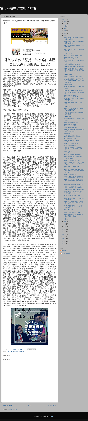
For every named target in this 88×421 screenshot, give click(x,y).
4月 (65, 219)
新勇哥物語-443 (68, 74)
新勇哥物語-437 (68, 106)
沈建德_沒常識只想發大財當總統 (73, 55)
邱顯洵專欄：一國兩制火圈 (71, 167)
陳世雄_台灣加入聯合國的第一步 (73, 141)
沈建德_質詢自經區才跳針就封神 (73, 136)
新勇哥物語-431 (68, 152)
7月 (65, 30)
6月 (65, 33)
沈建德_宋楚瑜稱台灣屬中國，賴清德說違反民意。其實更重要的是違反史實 (74, 171)
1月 (65, 226)
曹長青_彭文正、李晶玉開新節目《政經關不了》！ (73, 192)
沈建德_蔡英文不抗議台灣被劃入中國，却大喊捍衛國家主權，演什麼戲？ (74, 92)
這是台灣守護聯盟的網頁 (18, 9)
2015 (64, 236)
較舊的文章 (52, 405)
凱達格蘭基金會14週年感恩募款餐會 (74, 66)
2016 (64, 234)
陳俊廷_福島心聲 (68, 209)
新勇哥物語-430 (68, 116)
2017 (64, 231)
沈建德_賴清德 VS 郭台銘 (71, 122)
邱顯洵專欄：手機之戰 (70, 125)
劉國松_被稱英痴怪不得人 (71, 127)
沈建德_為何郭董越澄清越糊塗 (72, 154)
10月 (65, 23)
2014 (64, 239)
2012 (64, 243)
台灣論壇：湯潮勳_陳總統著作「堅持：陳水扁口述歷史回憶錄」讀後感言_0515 (74, 80)
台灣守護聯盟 (66, 253)
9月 (65, 26)
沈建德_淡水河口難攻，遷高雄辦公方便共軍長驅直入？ (74, 109)
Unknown (64, 250)
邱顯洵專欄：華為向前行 (71, 58)
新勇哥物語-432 (68, 133)
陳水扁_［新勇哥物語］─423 (72, 212)
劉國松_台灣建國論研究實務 (72, 64)
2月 (65, 224)
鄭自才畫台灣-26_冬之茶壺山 (72, 195)
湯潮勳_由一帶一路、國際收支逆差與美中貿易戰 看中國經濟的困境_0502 (74, 181)
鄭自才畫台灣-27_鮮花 (70, 138)
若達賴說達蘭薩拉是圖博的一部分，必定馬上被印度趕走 (74, 215)
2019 (64, 19)
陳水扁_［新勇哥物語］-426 (72, 174)
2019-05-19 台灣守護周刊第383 (16, 352)
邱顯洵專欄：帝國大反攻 (71, 96)
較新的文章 (7, 405)
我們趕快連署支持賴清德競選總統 (73, 177)
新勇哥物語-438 (68, 84)
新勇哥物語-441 (68, 53)
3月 (65, 221)
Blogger (51, 416)
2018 (64, 229)
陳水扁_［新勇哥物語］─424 (72, 160)
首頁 (30, 405)
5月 (65, 35)
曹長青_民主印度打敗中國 (71, 143)
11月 (65, 21)
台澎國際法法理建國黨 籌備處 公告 (74, 184)
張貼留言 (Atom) (12, 409)
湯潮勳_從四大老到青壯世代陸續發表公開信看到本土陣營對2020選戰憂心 (74, 70)
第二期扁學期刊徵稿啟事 (71, 145)
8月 (65, 28)
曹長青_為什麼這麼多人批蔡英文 (73, 76)
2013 (64, 241)
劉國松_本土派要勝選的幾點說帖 (73, 187)
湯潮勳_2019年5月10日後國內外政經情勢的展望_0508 (74, 130)
